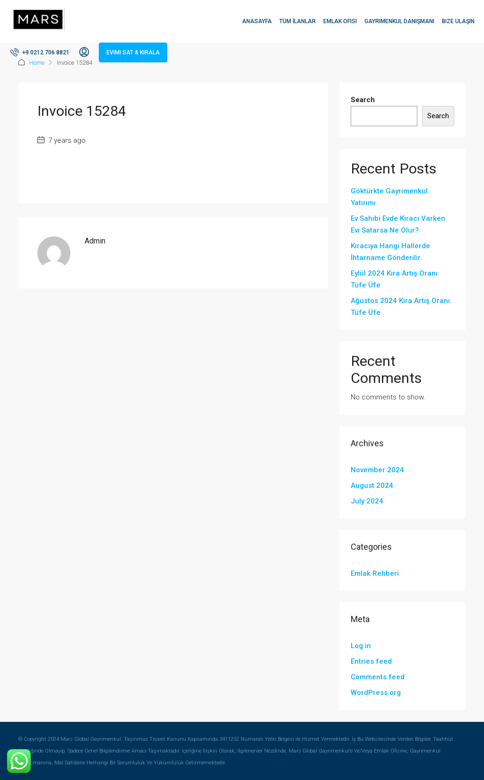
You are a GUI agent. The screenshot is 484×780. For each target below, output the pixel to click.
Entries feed (371, 661)
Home (36, 62)
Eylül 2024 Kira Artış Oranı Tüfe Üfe (394, 279)
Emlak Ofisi (340, 21)
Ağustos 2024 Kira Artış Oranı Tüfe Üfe (400, 306)
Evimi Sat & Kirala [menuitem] (133, 52)
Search (363, 99)
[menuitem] (40, 52)
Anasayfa (257, 21)
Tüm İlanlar (297, 21)
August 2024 (372, 485)
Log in (361, 645)
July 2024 (367, 501)
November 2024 (377, 470)
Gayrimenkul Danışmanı (399, 21)
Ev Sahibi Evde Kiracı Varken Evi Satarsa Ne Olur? (398, 224)
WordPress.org (376, 692)
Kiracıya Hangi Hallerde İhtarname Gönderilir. (390, 252)
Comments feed (378, 677)
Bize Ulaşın (458, 21)
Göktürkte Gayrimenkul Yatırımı (389, 197)
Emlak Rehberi (375, 573)
